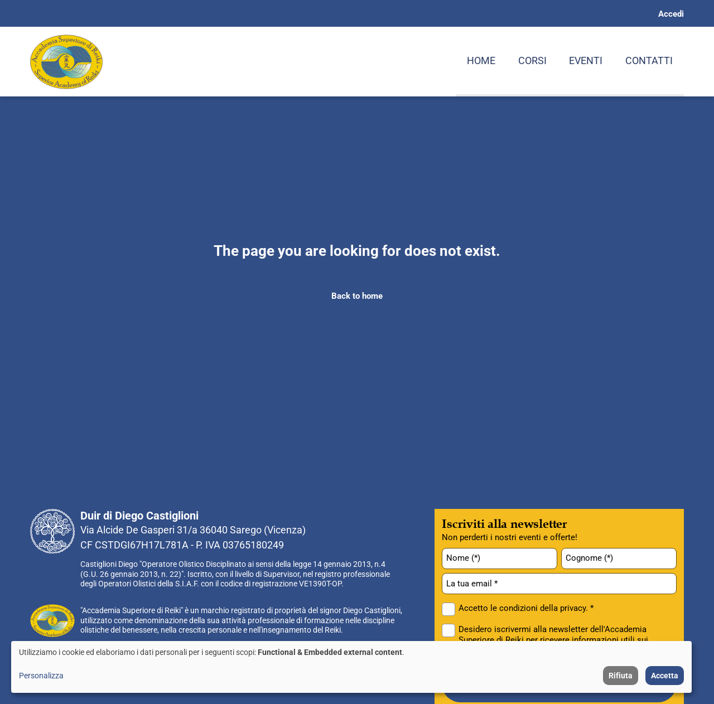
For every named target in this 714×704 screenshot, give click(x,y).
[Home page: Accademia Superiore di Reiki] (66, 62)
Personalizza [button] (41, 675)
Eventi (585, 60)
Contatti (649, 60)
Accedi (671, 14)
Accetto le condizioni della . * (526, 608)
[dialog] (351, 667)
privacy (573, 608)
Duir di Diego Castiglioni (139, 515)
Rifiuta (621, 675)
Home (481, 60)
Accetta (664, 675)
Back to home (357, 296)
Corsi (532, 60)
